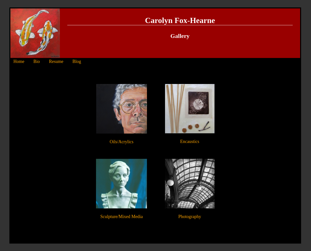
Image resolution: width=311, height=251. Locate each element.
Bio (36, 61)
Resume (56, 61)
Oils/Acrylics (121, 141)
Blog (76, 61)
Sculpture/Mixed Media (121, 216)
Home (18, 61)
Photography (189, 216)
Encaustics (189, 141)
